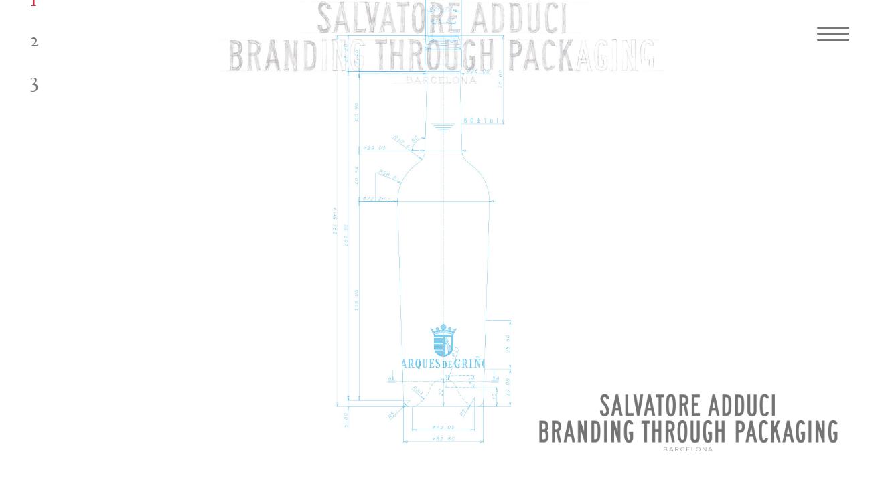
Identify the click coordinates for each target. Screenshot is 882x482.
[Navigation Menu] (828, 33)
